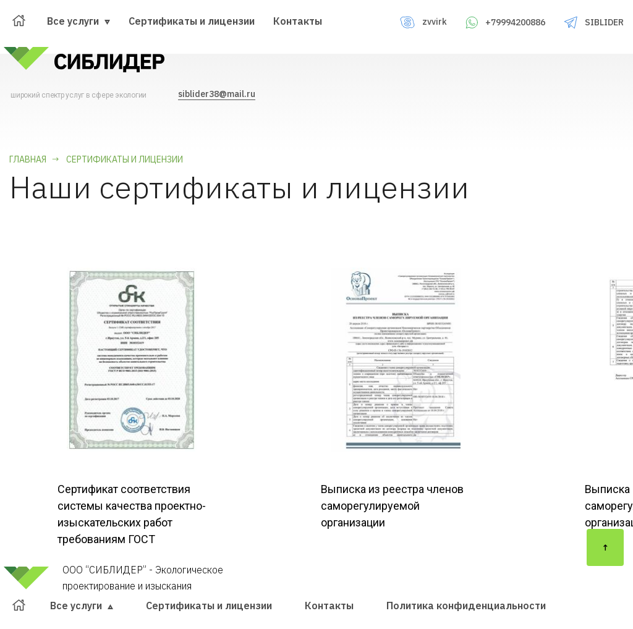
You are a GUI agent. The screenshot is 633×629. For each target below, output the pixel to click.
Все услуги (78, 21)
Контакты (297, 21)
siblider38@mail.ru (216, 93)
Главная (27, 159)
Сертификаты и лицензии (192, 21)
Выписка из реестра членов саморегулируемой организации (392, 506)
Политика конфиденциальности (466, 605)
